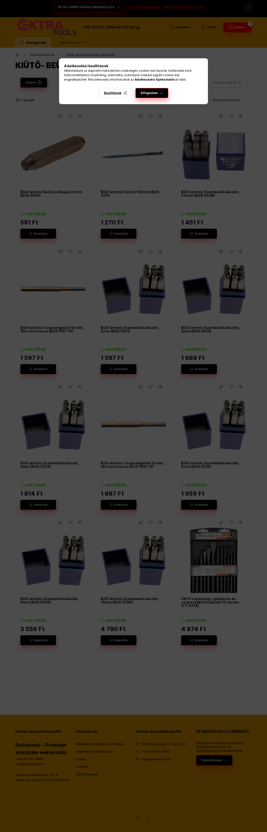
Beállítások (112, 93)
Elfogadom (149, 93)
